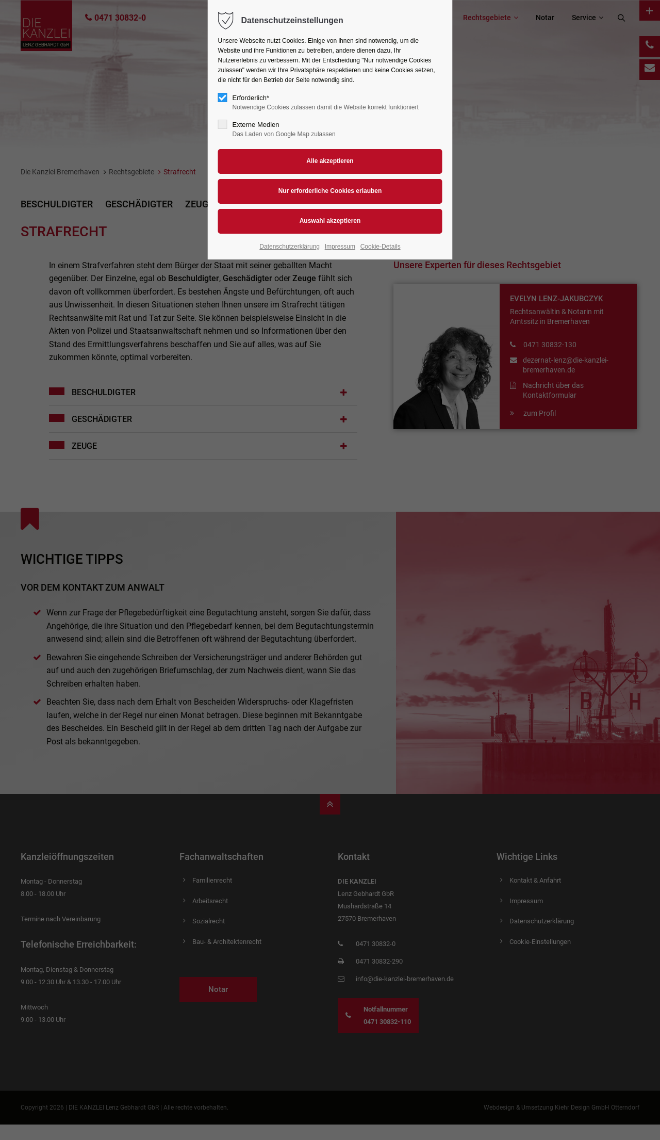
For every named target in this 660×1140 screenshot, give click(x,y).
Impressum (340, 246)
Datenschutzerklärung (289, 246)
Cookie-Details (380, 246)
